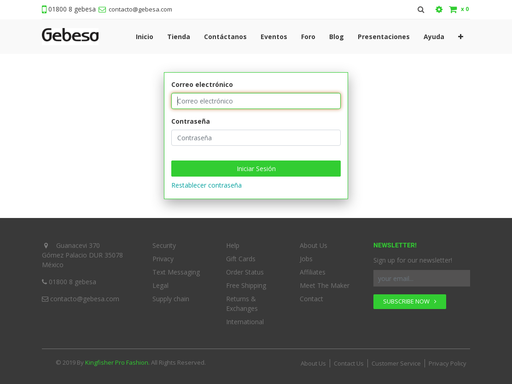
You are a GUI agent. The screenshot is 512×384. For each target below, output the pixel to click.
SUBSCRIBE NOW (409, 301)
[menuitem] (144, 36)
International (245, 321)
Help (232, 245)
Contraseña (190, 121)
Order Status (245, 272)
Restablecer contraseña (206, 185)
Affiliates (313, 272)
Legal (160, 285)
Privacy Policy (447, 363)
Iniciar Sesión (256, 168)
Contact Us (349, 363)
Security (164, 245)
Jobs (306, 258)
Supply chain (170, 298)
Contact (311, 298)
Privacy (163, 258)
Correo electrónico (202, 84)
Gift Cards (241, 258)
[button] (460, 36)
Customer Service (396, 363)
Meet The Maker (324, 285)
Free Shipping (246, 285)
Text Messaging (176, 272)
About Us (313, 245)
